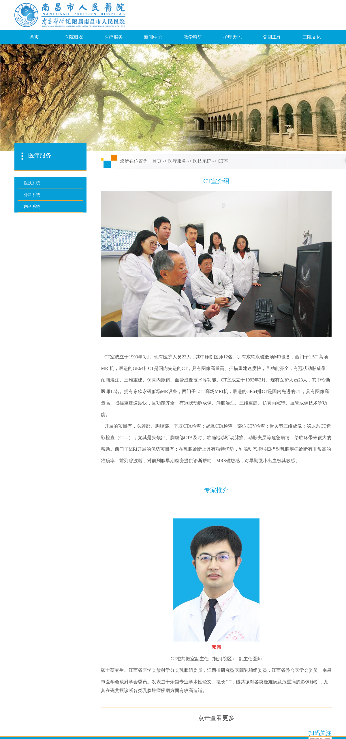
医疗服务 (113, 37)
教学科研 (193, 37)
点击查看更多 (216, 717)
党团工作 (272, 37)
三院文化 (311, 37)
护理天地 (232, 37)
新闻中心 (153, 37)
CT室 (223, 161)
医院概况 (74, 37)
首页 (34, 37)
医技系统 (202, 161)
